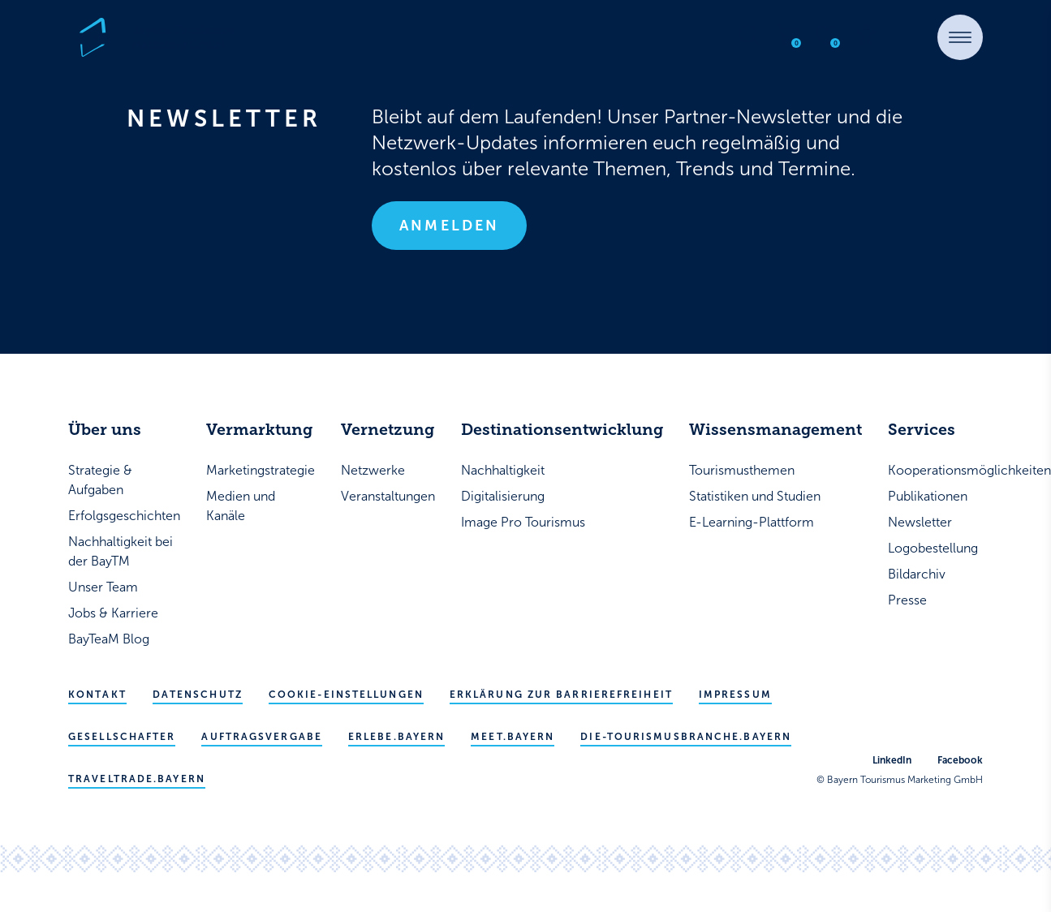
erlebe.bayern (396, 736)
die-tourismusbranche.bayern (685, 736)
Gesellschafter (121, 736)
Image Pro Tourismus (523, 522)
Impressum (735, 694)
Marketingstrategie (260, 470)
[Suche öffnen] (749, 35)
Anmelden (449, 225)
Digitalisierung (503, 496)
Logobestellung (933, 548)
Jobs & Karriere (113, 613)
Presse (907, 600)
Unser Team (103, 587)
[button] (960, 37)
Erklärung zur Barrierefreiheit (561, 694)
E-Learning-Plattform (751, 522)
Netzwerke (373, 470)
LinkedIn (891, 760)
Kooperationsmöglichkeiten (969, 470)
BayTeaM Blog (108, 639)
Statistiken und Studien (755, 496)
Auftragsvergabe (261, 736)
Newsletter (920, 522)
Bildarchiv (916, 574)
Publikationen (927, 496)
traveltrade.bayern (136, 779)
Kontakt (97, 694)
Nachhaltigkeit (503, 470)
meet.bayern (512, 736)
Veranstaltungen (388, 496)
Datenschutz (198, 694)
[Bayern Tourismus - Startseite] (151, 37)
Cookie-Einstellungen (346, 694)
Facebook (960, 760)
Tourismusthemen (742, 470)
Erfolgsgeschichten (124, 515)
